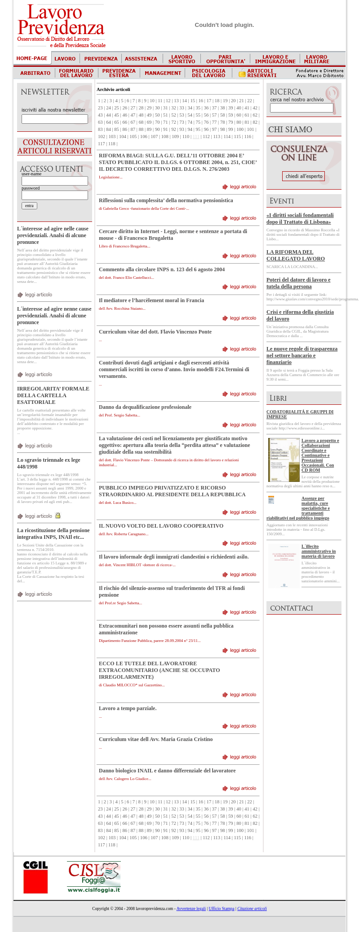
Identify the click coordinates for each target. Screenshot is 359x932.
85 (116, 129)
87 (133, 129)
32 (173, 107)
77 (214, 122)
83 (100, 129)
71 (165, 122)
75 (198, 122)
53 (181, 115)
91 (165, 129)
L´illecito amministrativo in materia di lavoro (318, 551)
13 (176, 100)
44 (108, 115)
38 (222, 107)
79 (230, 122)
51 (165, 115)
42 (255, 107)
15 (192, 100)
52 (173, 115)
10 (152, 100)
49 (149, 115)
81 (246, 122)
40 (238, 107)
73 (181, 122)
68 (141, 122)
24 (108, 107)
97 (214, 129)
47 (133, 115)
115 (237, 136)
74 (189, 122)
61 (246, 115)
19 (225, 100)
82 (255, 122)
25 (116, 107)
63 (100, 122)
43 (100, 115)
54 (189, 115)
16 (201, 100)
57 (214, 115)
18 (217, 100)
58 (222, 115)
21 (241, 100)
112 (206, 136)
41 (246, 107)
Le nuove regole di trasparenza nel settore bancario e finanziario (301, 355)
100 (240, 129)
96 (206, 129)
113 (216, 136)
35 (198, 107)
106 (143, 136)
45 (116, 115)
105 (133, 136)
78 (222, 122)
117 (101, 143)
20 (233, 100)
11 (160, 100)
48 (141, 115)
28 (141, 107)
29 (149, 107)
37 (214, 107)
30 (157, 107)
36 (206, 107)
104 (122, 136)
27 (133, 107)
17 (209, 100)
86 (124, 129)
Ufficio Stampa (222, 908)
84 (108, 129)
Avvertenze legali (191, 908)
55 (198, 115)
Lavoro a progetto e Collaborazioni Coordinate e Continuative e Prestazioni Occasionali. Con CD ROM (320, 455)
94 (189, 129)
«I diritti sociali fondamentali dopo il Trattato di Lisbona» (300, 218)
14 (184, 100)
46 (124, 115)
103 (111, 136)
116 (248, 136)
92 (173, 129)
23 (100, 107)
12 (168, 100)
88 (141, 129)
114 (226, 136)
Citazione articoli (252, 908)
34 (189, 107)
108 (164, 136)
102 (101, 136)
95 (198, 129)
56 (206, 115)
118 (111, 143)
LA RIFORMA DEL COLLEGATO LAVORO (295, 255)
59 (230, 115)
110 (186, 136)
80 (238, 122)
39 (230, 107)
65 (116, 122)
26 (124, 107)
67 (133, 122)
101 (250, 129)
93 (181, 129)
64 (108, 122)
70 (157, 122)
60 (238, 115)
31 (165, 107)
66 (124, 122)
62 (255, 115)
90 (157, 129)
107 (154, 136)
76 (206, 122)
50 (157, 115)
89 (149, 129)
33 (181, 107)
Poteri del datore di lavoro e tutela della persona (298, 283)
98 (222, 129)
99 (230, 129)
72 (173, 122)
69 (149, 122)
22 (249, 100)
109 (175, 136)
